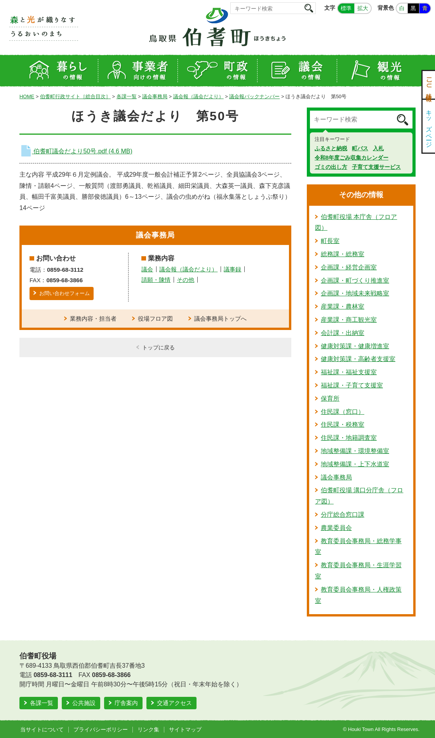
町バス (360, 148)
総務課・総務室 (342, 254)
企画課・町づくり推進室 (355, 280)
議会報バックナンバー (254, 96)
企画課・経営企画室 (349, 267)
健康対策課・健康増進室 (355, 346)
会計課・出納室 (342, 333)
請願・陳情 (156, 280)
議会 (147, 269)
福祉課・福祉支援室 (349, 372)
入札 (378, 148)
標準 (346, 8)
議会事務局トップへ (220, 318)
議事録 (232, 269)
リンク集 (148, 729)
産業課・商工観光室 (349, 319)
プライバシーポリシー (100, 729)
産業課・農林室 (342, 306)
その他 (185, 280)
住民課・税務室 (342, 424)
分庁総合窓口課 (342, 514)
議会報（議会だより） (198, 96)
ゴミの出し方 (331, 167)
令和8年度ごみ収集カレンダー (351, 158)
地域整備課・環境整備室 (355, 451)
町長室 (330, 241)
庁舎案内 (126, 703)
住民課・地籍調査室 (349, 437)
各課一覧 (127, 96)
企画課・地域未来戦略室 (355, 293)
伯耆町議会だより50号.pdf (75, 151)
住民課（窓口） (342, 411)
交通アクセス (174, 703)
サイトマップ (185, 729)
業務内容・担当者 (93, 318)
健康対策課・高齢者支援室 (358, 359)
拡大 (362, 8)
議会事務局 (154, 96)
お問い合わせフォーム (64, 293)
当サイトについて (42, 729)
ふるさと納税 (331, 148)
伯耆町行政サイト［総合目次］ (75, 96)
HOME (26, 96)
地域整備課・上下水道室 (355, 464)
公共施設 (84, 703)
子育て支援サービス (376, 167)
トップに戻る (158, 347)
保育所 (330, 398)
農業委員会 (336, 527)
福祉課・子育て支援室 (352, 385)
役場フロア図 (155, 318)
